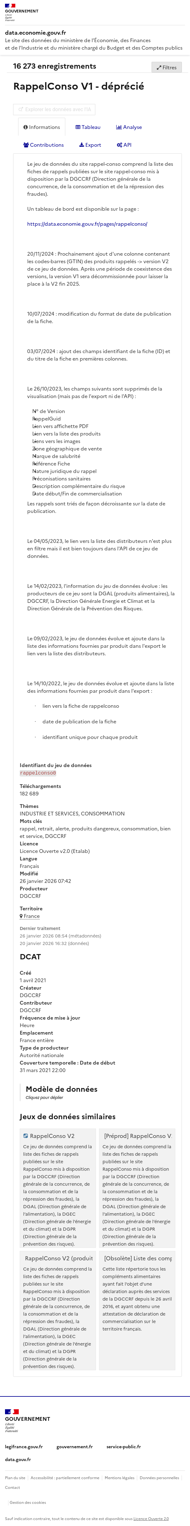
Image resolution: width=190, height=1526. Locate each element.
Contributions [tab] (43, 144)
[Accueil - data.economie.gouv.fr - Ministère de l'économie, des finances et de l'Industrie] (95, 32)
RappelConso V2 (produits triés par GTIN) (81, 1257)
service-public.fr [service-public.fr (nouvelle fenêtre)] (124, 1446)
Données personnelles (159, 1476)
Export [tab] (90, 144)
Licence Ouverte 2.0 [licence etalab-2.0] (151, 1517)
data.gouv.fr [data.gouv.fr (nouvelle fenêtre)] (18, 1458)
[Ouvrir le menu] (180, 9)
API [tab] (124, 144)
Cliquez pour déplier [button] (44, 1096)
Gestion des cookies (28, 1501)
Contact (12, 1486)
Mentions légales (119, 1476)
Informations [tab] (41, 126)
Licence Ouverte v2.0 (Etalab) (55, 850)
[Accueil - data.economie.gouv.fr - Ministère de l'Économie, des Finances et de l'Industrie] (27, 1420)
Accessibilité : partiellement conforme (65, 1476)
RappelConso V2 (52, 1135)
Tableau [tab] (88, 126)
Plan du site (15, 1476)
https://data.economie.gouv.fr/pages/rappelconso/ (87, 223)
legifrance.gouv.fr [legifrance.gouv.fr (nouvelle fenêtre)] (24, 1446)
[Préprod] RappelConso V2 (139, 1135)
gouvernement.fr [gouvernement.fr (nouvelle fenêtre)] (75, 1446)
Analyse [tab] (129, 126)
